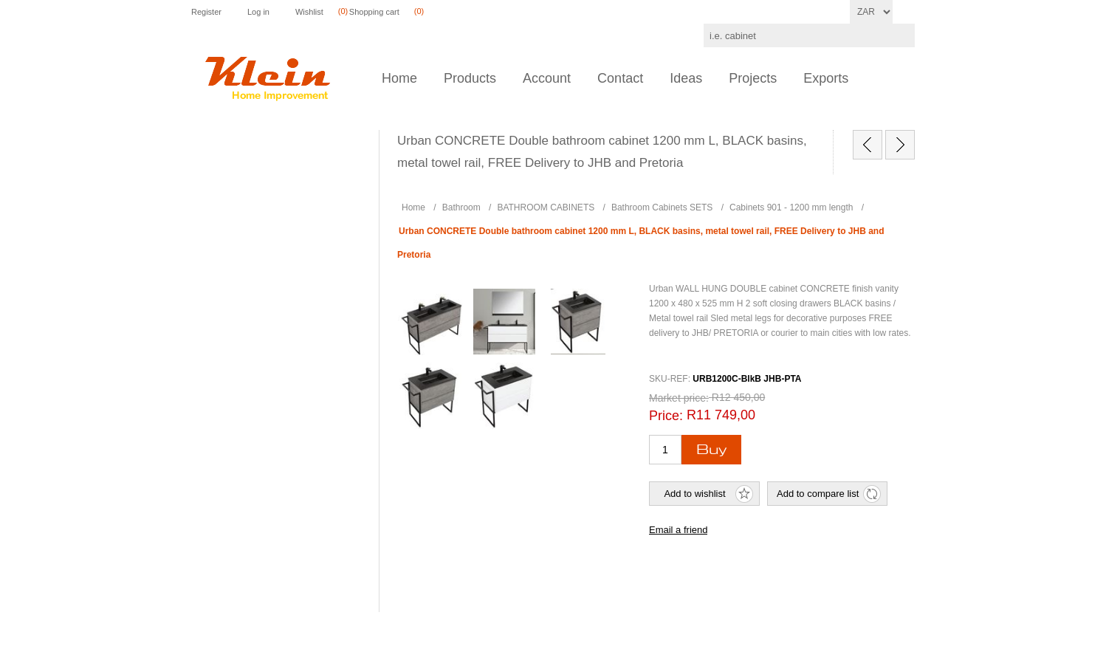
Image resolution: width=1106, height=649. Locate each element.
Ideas (686, 78)
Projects (753, 78)
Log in (258, 11)
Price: (666, 415)
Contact (620, 78)
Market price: (679, 398)
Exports (825, 78)
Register (206, 11)
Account (547, 78)
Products (470, 78)
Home (399, 78)
